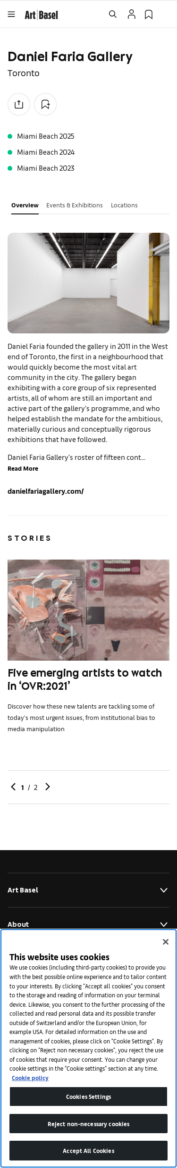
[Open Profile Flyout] (131, 14)
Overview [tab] (25, 205)
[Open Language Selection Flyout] (165, 14)
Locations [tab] (124, 205)
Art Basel (88, 890)
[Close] (165, 941)
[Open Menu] (11, 14)
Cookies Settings (88, 1096)
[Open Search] (112, 14)
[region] (88, 1048)
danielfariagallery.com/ (46, 490)
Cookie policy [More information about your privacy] (30, 1077)
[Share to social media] (19, 104)
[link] (41, 13)
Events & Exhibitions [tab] (74, 205)
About (88, 924)
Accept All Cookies (88, 1150)
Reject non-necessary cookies (89, 1123)
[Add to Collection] (45, 104)
